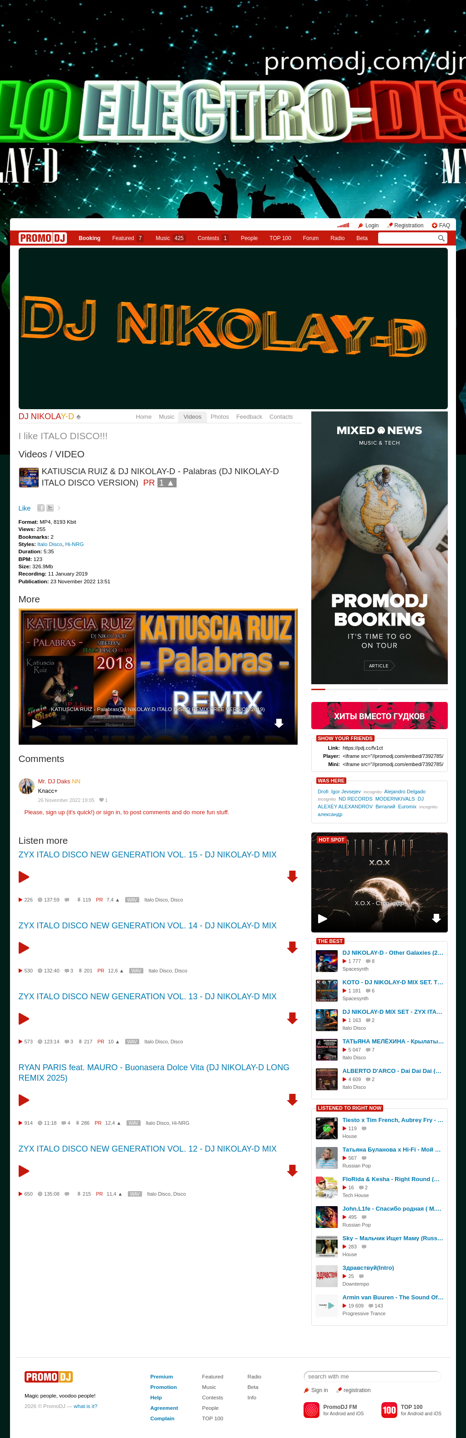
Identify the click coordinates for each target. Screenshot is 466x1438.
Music (171, 238)
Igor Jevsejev (346, 791)
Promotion (163, 1387)
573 (29, 1041)
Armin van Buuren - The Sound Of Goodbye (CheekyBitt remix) (394, 1297)
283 (353, 1246)
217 (88, 1041)
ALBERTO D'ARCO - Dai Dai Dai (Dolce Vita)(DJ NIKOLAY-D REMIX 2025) (394, 1071)
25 (351, 1276)
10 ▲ (114, 1041)
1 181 (355, 990)
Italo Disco (49, 544)
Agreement (164, 1408)
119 (87, 899)
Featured (128, 238)
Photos (220, 416)
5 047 (355, 1049)
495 (353, 1217)
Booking (90, 238)
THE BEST (330, 941)
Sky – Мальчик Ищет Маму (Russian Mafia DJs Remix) (394, 1238)
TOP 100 (280, 238)
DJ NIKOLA (46, 416)
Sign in (319, 1390)
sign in (112, 812)
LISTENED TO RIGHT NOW (350, 1108)
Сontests (213, 238)
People (249, 238)
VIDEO (70, 454)
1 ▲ (167, 482)
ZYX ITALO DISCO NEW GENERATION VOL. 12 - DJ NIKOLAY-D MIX (148, 1148)
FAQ (444, 225)
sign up (55, 812)
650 (29, 1194)
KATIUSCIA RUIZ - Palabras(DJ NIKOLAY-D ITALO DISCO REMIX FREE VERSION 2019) (158, 709)
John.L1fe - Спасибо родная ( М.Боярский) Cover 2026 (394, 1209)
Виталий (385, 806)
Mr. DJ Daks (59, 781)
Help (156, 1397)
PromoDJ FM (340, 1407)
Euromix (407, 806)
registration (357, 1390)
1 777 (355, 961)
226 (29, 899)
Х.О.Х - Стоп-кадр (379, 903)
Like (25, 508)
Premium (161, 1376)
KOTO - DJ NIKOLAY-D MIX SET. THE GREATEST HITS (394, 982)
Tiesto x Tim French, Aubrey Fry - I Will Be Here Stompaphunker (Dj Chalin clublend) (394, 1120)
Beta (362, 238)
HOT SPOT (331, 839)
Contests (212, 1397)
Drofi (323, 791)
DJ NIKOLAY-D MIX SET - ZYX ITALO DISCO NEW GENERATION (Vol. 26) (394, 1012)
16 (351, 1187)
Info (252, 1397)
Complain (162, 1418)
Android (338, 1413)
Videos (192, 416)
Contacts (281, 416)
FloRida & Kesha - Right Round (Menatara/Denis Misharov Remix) (394, 1179)
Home (144, 416)
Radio (337, 238)
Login (372, 225)
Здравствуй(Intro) (368, 1268)
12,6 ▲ (116, 970)
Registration (409, 225)
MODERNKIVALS (395, 799)
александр (330, 814)
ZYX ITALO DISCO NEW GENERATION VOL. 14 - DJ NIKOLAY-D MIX (148, 925)
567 (353, 1158)
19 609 (356, 1305)
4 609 (355, 1079)
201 (88, 970)
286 (85, 1123)
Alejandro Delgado (404, 791)
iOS (360, 1413)
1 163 (355, 1020)
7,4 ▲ (113, 899)
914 (29, 1123)
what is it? (85, 1406)
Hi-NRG (74, 544)
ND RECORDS (355, 799)
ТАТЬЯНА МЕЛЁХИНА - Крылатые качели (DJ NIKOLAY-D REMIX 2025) (394, 1041)
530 (29, 970)
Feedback (249, 416)
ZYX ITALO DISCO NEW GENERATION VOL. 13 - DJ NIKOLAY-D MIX (148, 996)
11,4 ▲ (114, 1194)
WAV (132, 900)
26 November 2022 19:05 (66, 800)
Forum (311, 238)
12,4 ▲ (113, 1123)
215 (87, 1194)
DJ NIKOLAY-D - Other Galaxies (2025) (394, 953)
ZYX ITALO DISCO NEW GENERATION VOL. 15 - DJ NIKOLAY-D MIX (148, 854)
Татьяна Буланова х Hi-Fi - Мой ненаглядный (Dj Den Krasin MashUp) (394, 1149)
